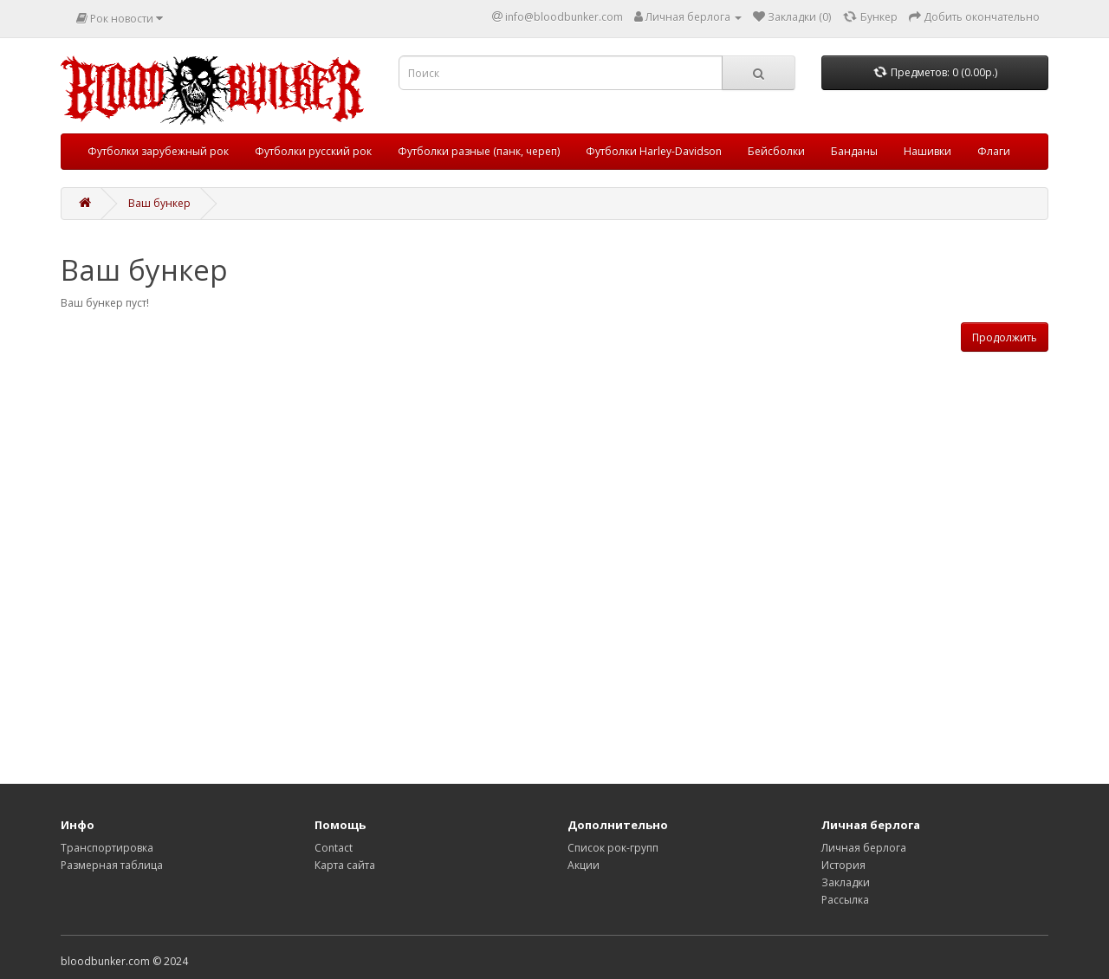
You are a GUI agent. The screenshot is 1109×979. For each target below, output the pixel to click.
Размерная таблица (112, 865)
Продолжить (1004, 337)
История (843, 865)
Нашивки (927, 151)
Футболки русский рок (313, 151)
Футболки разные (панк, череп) (479, 151)
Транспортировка (107, 847)
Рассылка (845, 899)
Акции (583, 865)
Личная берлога (863, 847)
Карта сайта (345, 865)
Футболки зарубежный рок (158, 151)
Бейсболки (776, 151)
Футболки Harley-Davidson (654, 151)
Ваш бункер (159, 203)
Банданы (854, 151)
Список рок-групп (612, 847)
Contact (334, 847)
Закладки (845, 882)
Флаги (993, 151)
